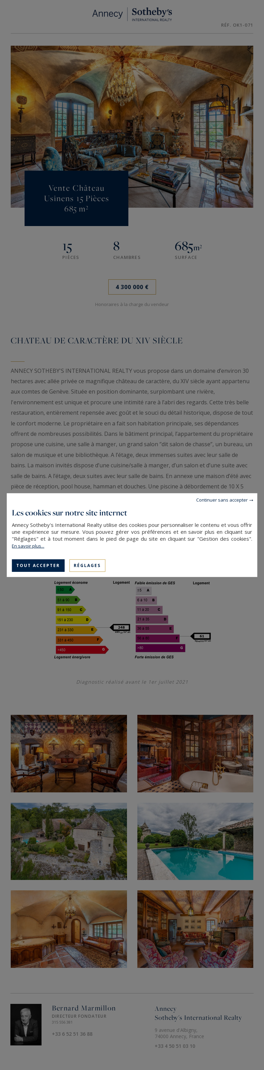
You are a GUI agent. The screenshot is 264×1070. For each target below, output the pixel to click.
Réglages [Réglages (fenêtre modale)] (87, 565)
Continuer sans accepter (222, 499)
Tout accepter (38, 565)
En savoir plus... (28, 545)
